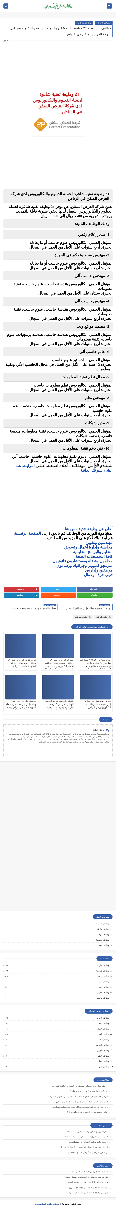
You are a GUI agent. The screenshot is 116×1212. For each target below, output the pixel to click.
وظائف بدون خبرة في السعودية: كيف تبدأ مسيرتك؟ (87, 1112)
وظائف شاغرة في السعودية (47, 1204)
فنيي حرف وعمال (98, 575)
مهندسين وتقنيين (99, 542)
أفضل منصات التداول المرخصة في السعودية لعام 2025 (86, 1137)
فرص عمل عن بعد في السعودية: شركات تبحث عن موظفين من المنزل (79, 1107)
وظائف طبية (103, 981)
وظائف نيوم (104, 945)
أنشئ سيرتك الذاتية (96, 470)
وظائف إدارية (103, 965)
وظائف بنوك (103, 934)
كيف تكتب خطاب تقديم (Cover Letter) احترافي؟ (89, 1091)
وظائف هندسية (102, 971)
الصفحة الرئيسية (27, 533)
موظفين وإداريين (99, 570)
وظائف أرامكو (103, 929)
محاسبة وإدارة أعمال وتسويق (88, 547)
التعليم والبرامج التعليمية (93, 552)
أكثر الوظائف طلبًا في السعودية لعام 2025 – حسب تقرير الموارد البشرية (79, 1096)
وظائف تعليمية (102, 992)
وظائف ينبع (104, 1066)
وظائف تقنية (103, 976)
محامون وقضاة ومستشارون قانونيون (83, 561)
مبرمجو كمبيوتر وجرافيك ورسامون (84, 565)
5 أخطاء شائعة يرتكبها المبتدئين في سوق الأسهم (88, 1142)
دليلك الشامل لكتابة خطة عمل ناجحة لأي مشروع (88, 1187)
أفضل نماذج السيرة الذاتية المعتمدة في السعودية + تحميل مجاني (82, 1102)
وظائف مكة (104, 1039)
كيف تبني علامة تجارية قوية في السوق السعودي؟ (88, 1193)
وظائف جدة (103, 1023)
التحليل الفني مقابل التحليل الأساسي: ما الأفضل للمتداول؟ (84, 1147)
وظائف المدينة (102, 1045)
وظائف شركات (84, 23)
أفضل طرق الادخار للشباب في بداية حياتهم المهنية (88, 1182)
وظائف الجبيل (102, 1050)
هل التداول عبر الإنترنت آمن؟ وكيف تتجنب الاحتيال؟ (87, 1152)
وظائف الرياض (103, 23)
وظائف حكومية (102, 940)
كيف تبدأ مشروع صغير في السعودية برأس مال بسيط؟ (86, 1177)
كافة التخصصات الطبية (94, 556)
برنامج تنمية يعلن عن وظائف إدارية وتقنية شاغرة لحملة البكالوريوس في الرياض (97, 704)
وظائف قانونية (102, 998)
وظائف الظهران (101, 1056)
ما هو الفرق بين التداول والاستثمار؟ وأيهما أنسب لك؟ (87, 1131)
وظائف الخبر (103, 1034)
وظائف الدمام (102, 1029)
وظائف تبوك (103, 1061)
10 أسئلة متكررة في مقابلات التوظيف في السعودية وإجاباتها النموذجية (80, 1086)
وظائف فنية (104, 987)
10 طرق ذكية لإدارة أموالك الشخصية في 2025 (89, 1172)
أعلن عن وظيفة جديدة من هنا (89, 529)
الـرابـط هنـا (25, 466)
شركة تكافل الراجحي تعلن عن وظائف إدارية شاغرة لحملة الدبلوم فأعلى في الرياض (21, 663)
